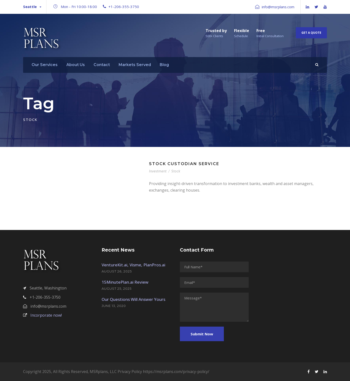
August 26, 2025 (117, 271)
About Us (75, 64)
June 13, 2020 (114, 306)
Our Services (45, 64)
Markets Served (135, 64)
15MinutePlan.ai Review (125, 282)
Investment (157, 171)
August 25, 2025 (116, 288)
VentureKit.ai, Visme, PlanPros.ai (133, 265)
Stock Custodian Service (184, 163)
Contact (102, 64)
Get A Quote (311, 33)
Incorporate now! (42, 315)
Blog (164, 64)
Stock (175, 171)
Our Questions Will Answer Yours (133, 299)
